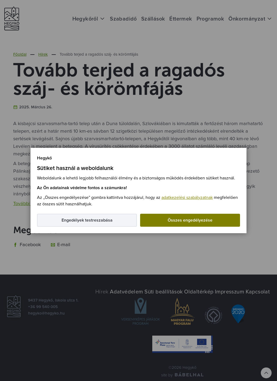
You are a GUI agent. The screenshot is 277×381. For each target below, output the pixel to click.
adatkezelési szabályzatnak (187, 197)
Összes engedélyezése (190, 220)
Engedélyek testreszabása (87, 220)
